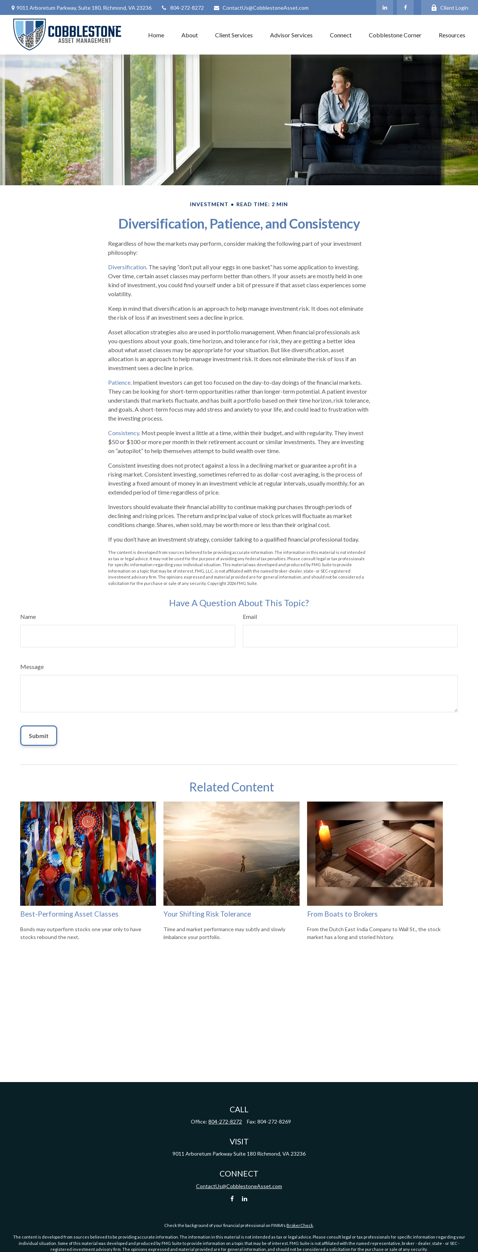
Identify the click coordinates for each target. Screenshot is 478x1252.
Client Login (449, 7)
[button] (156, 35)
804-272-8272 (182, 7)
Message (32, 666)
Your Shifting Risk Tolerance (207, 914)
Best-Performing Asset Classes (69, 914)
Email (250, 616)
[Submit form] (38, 735)
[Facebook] (405, 7)
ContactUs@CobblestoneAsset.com (261, 7)
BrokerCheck (300, 1225)
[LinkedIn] (384, 7)
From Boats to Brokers (342, 914)
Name (28, 616)
